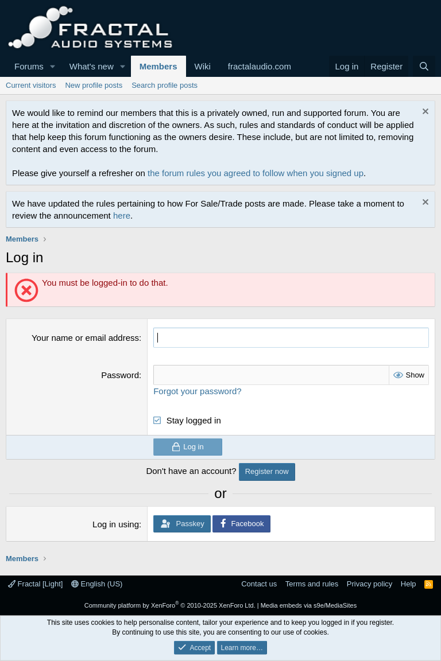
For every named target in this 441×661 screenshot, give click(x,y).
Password (120, 375)
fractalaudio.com (259, 66)
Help (408, 584)
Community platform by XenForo (170, 605)
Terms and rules (311, 584)
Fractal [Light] (35, 584)
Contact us (259, 584)
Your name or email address (85, 338)
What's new (91, 66)
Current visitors (31, 85)
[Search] (424, 66)
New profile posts (93, 85)
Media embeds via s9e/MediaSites (309, 605)
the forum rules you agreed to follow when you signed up (255, 173)
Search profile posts (164, 85)
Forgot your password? (197, 391)
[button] (53, 66)
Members (158, 66)
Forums (29, 66)
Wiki (203, 66)
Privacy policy (369, 584)
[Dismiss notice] (424, 113)
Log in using (115, 524)
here (121, 215)
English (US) (97, 584)
